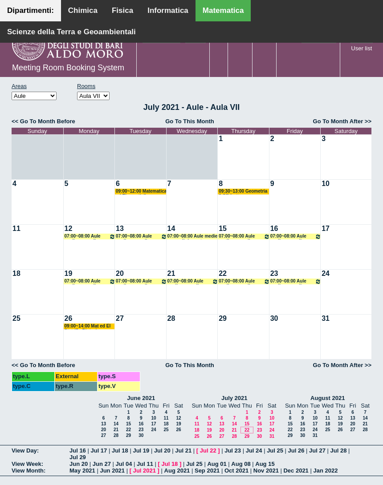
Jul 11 (145, 464)
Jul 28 (338, 450)
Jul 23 (232, 450)
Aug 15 (264, 464)
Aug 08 (240, 464)
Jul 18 (120, 450)
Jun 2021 (112, 470)
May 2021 (82, 470)
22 (223, 273)
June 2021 (141, 398)
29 (223, 318)
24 (326, 273)
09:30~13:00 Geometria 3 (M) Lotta (243, 191)
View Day (24, 450)
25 (16, 318)
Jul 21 (183, 450)
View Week (26, 464)
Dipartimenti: (30, 10)
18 (16, 273)
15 (223, 228)
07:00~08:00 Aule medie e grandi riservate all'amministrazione (90, 236)
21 (171, 273)
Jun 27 (102, 464)
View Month (28, 470)
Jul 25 (275, 450)
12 (69, 228)
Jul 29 (77, 457)
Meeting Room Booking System (68, 67)
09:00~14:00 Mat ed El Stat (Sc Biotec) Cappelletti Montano (88, 326)
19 (69, 273)
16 (274, 228)
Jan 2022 (325, 470)
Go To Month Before (47, 121)
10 (326, 183)
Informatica (167, 10)
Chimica (83, 10)
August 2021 (327, 398)
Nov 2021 (266, 470)
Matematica (223, 10)
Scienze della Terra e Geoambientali (71, 32)
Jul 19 (141, 450)
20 (120, 273)
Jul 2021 (144, 470)
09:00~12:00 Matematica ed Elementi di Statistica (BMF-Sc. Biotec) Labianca (141, 191)
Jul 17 (98, 450)
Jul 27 (317, 450)
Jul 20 (162, 450)
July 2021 (234, 398)
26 (69, 318)
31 (326, 318)
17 (326, 228)
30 (274, 318)
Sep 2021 (207, 470)
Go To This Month (189, 121)
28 (171, 318)
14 (171, 228)
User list (361, 48)
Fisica (122, 10)
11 (16, 228)
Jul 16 (77, 450)
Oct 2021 (236, 470)
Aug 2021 (177, 470)
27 (120, 318)
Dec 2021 (295, 470)
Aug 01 (216, 464)
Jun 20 (78, 464)
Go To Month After (338, 121)
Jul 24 (254, 450)
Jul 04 (124, 464)
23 (274, 273)
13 (120, 228)
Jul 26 (296, 450)
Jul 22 (208, 450)
